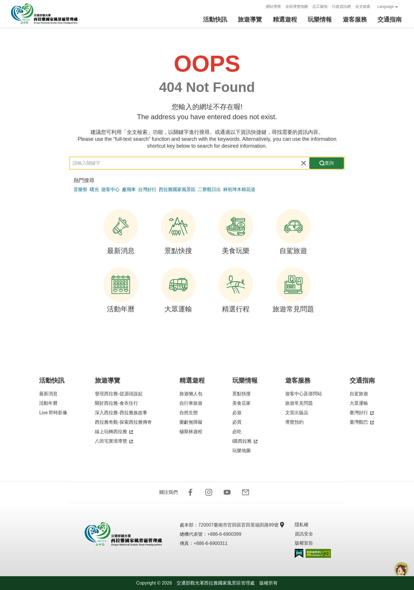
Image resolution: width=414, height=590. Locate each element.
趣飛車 (129, 189)
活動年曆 (120, 290)
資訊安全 (304, 533)
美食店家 (241, 403)
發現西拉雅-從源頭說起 (118, 393)
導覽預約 (294, 422)
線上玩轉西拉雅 (114, 432)
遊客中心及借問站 (303, 393)
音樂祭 (80, 189)
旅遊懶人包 (190, 393)
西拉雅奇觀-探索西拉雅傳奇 (123, 422)
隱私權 (301, 524)
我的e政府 (299, 553)
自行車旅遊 (190, 403)
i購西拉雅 (245, 441)
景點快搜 (178, 231)
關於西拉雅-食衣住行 (116, 403)
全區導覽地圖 (296, 6)
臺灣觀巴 (362, 422)
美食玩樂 (235, 231)
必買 (236, 422)
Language (385, 6)
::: (259, 6)
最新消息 (120, 231)
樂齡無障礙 (190, 422)
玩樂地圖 (241, 450)
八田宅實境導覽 (114, 441)
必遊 (236, 412)
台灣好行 (147, 189)
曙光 (94, 189)
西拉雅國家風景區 (177, 189)
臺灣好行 (362, 413)
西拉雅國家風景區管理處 (48, 13)
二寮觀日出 (209, 189)
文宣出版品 (296, 412)
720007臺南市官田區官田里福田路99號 (240, 524)
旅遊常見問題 (293, 290)
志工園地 (320, 6)
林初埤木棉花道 (239, 189)
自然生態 (188, 412)
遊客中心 (110, 189)
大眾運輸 (178, 290)
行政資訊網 (341, 6)
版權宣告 (304, 543)
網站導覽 (273, 6)
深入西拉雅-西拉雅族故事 (121, 412)
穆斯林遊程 (190, 431)
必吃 (236, 431)
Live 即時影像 (53, 412)
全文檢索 (362, 6)
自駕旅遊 (293, 231)
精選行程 (235, 290)
